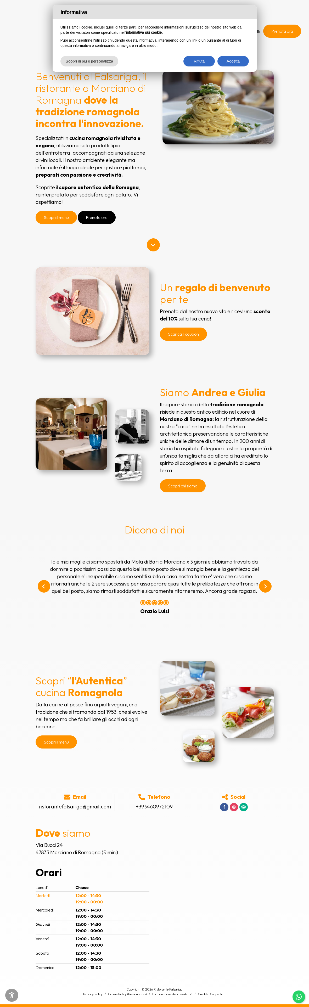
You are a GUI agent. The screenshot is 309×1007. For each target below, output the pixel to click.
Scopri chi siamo (183, 485)
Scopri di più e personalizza (89, 61)
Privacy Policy (93, 994)
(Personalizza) (137, 994)
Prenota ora (282, 31)
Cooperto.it (218, 994)
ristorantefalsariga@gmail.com (75, 806)
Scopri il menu (56, 217)
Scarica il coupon (183, 334)
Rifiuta (199, 61)
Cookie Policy (117, 994)
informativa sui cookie (144, 32)
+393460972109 (154, 806)
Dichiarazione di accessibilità (172, 994)
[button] (44, 586)
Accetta (233, 61)
